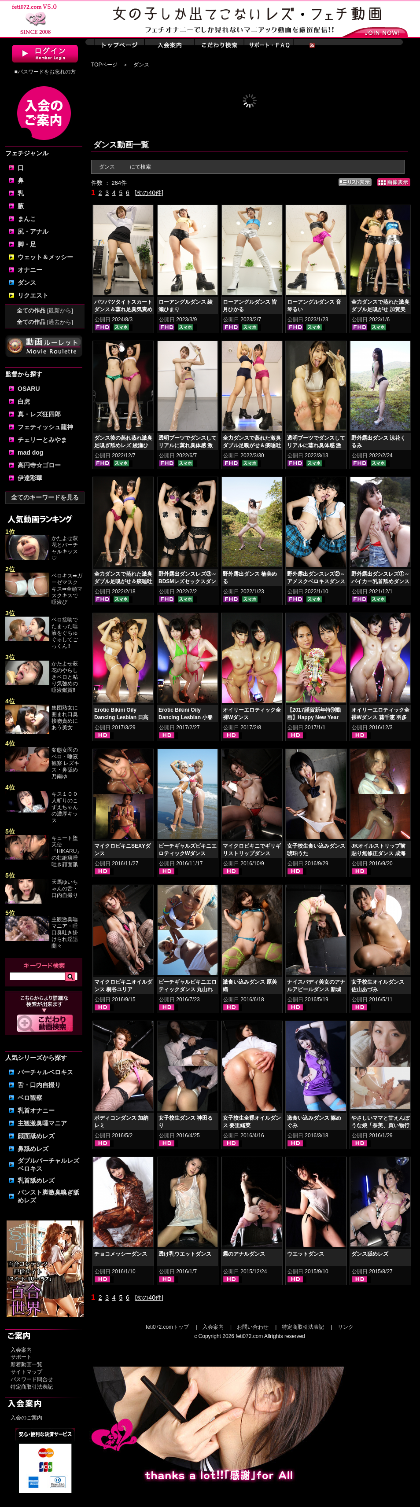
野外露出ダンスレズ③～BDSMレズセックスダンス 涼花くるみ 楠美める (187, 581)
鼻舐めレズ (33, 1148)
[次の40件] (148, 192)
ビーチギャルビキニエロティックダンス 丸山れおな (187, 989)
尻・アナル (33, 231)
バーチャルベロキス (45, 1072)
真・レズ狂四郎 (39, 414)
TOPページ (104, 65)
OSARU (29, 388)
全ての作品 (45, 310)
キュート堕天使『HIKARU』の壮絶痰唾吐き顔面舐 (67, 851)
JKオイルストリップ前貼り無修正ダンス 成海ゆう (378, 853)
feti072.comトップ (167, 1327)
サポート (21, 1357)
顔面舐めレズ (36, 1135)
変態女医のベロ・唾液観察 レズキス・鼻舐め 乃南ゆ (65, 763)
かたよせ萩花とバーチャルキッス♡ (65, 548)
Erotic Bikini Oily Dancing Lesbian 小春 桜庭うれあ (185, 717)
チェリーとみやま (42, 439)
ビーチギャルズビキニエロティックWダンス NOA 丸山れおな (187, 853)
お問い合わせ (253, 1327)
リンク (346, 1327)
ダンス (27, 282)
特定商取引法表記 (32, 1387)
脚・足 (27, 244)
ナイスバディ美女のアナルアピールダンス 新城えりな (316, 989)
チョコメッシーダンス (120, 1254)
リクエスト (33, 295)
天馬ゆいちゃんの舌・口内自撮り (65, 888)
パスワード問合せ (32, 1379)
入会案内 (21, 1350)
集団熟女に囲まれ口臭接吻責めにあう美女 (65, 718)
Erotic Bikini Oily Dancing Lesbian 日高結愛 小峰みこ (121, 717)
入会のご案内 (26, 1418)
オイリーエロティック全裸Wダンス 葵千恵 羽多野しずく (380, 717)
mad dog (30, 452)
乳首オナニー (36, 1110)
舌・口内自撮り (39, 1084)
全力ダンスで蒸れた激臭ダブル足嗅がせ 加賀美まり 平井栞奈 (380, 309)
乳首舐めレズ (36, 1180)
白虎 (24, 401)
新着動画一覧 (26, 1364)
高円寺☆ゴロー (39, 465)
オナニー (30, 269)
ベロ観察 (30, 1097)
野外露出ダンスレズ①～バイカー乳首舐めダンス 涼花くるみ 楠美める (380, 581)
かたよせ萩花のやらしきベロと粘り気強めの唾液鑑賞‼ (65, 677)
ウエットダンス (305, 1254)
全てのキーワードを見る (45, 497)
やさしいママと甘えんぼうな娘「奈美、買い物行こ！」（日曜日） (380, 1125)
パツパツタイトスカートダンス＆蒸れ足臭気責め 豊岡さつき (123, 309)
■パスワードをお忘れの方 (44, 72)
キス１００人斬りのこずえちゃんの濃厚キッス (65, 807)
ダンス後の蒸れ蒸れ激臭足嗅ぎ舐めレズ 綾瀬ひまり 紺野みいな (123, 445)
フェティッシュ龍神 (45, 426)
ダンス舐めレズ (369, 1254)
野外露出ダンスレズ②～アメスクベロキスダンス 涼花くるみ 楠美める (316, 581)
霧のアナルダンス (244, 1254)
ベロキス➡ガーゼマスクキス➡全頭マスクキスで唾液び (67, 589)
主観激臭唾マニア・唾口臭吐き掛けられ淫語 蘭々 (65, 932)
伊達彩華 (30, 478)
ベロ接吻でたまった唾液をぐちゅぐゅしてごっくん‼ (65, 633)
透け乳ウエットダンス (184, 1254)
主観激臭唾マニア (42, 1123)
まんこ (27, 218)
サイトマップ (26, 1372)
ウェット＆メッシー (45, 257)
